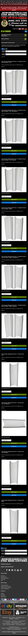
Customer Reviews (4, 585)
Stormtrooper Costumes (20, 625)
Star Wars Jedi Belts (15, 624)
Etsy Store (3, 595)
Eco (23, 618)
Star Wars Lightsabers (5, 589)
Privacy (13, 618)
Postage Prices (3, 577)
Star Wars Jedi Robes (6, 624)
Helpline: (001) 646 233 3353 (7, 567)
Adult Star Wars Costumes (6, 587)
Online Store (5, 618)
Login (2, 581)
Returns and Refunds (5, 578)
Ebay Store (3, 596)
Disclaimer (11, 619)
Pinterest (2, 594)
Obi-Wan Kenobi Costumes (16, 622)
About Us (17, 619)
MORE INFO (14, 105)
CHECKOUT (7, 31)
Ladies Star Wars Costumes (6, 588)
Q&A (10, 618)
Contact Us (3, 576)
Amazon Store (3, 597)
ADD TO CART (14, 102)
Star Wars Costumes (6, 621)
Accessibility (18, 618)
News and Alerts (5, 38)
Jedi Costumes (14, 621)
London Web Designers (16, 630)
